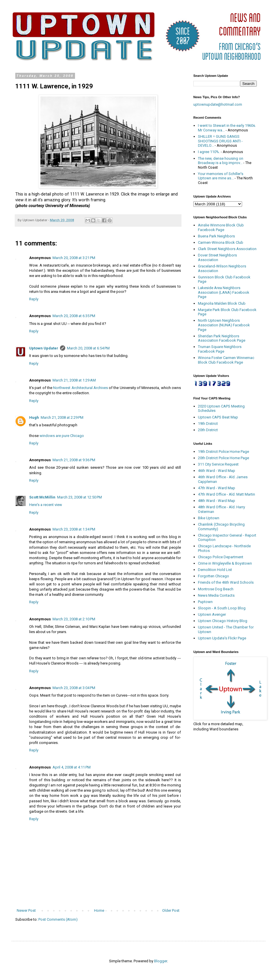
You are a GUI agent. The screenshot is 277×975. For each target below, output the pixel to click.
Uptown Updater (43, 348)
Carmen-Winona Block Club (220, 242)
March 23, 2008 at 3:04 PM (74, 688)
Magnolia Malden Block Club (222, 303)
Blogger (160, 961)
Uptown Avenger (212, 614)
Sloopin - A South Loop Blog (222, 608)
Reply (33, 299)
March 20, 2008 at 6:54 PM (88, 348)
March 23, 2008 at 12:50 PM (79, 497)
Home (99, 910)
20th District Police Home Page (223, 458)
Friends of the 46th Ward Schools (226, 582)
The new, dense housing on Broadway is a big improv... (220, 160)
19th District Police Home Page (223, 451)
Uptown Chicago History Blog (222, 621)
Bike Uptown (208, 518)
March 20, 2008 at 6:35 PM (74, 316)
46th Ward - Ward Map (216, 470)
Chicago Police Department (220, 557)
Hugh (34, 417)
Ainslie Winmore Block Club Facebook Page (221, 227)
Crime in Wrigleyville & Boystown (225, 563)
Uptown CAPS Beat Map (218, 417)
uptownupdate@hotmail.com (217, 104)
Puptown (205, 602)
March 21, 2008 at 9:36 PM (74, 460)
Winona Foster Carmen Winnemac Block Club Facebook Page (226, 360)
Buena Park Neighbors (216, 236)
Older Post (170, 910)
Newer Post (26, 910)
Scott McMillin (42, 497)
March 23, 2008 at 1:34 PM (74, 529)
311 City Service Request (218, 464)
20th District (208, 430)
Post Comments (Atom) (58, 919)
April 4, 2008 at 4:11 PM (72, 767)
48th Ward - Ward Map (216, 500)
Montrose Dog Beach (215, 589)
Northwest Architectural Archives (80, 388)
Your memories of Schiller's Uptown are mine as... (220, 176)
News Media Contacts (216, 595)
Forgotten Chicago (213, 576)
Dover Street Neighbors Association (217, 257)
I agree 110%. (209, 152)
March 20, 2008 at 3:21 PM (74, 258)
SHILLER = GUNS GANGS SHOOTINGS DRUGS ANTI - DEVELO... (220, 141)
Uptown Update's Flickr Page (222, 638)
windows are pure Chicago (62, 435)
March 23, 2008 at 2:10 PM (74, 619)
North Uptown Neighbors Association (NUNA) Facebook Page (224, 325)
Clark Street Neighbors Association (227, 249)
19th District (208, 423)
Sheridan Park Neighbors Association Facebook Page (221, 338)
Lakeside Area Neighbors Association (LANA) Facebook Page (223, 292)
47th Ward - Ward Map (216, 488)
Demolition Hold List (215, 569)
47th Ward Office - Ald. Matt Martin (226, 494)
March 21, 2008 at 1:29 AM (74, 380)
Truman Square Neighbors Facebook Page (220, 349)
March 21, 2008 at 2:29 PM (62, 417)
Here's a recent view (45, 505)
